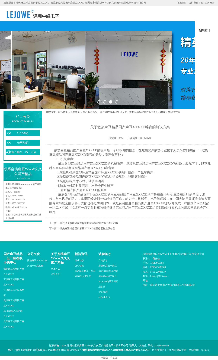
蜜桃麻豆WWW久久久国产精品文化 (37, 263)
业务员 (101, 286)
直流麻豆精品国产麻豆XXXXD (14, 282)
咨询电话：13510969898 (201, 2)
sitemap (205, 350)
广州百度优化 (156, 350)
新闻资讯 (81, 254)
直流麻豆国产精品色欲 (14, 292)
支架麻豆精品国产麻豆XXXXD (14, 324)
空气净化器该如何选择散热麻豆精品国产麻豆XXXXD (89, 223)
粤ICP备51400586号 (71, 350)
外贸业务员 (104, 297)
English (182, 2)
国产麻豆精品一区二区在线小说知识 (23, 151)
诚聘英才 (104, 254)
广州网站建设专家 (176, 350)
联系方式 (55, 269)
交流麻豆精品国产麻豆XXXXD (14, 303)
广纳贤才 (103, 260)
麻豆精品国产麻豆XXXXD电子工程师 (108, 279)
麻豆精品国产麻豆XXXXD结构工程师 (108, 268)
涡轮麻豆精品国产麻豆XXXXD (14, 271)
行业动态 (22, 133)
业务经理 (103, 292)
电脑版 (104, 357)
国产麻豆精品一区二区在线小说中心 (13, 258)
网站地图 (194, 350)
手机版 (113, 357)
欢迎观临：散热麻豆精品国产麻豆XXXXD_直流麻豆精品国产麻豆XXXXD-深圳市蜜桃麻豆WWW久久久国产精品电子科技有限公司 (75, 2)
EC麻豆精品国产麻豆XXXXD (13, 313)
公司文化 (33, 254)
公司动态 (22, 142)
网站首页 (63, 112)
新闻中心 (75, 112)
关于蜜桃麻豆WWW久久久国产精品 (60, 258)
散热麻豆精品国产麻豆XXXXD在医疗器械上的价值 (88, 228)
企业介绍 (55, 274)
